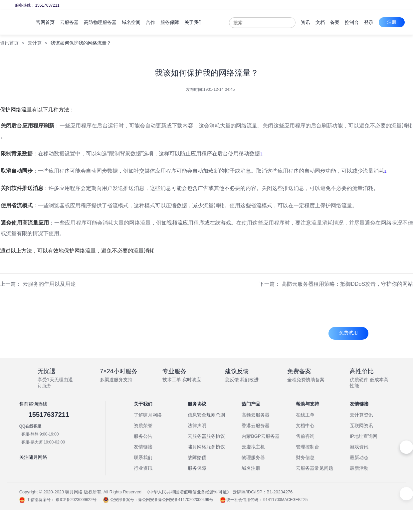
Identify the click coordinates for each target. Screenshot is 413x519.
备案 (359, 22)
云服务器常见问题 (314, 468)
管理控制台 (307, 446)
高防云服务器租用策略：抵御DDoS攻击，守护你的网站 (347, 284)
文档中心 (305, 425)
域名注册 (251, 468)
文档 (345, 22)
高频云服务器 (256, 415)
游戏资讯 (359, 446)
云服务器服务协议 (206, 436)
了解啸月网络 (148, 415)
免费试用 (348, 332)
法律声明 (197, 425)
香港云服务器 (256, 425)
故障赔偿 (197, 457)
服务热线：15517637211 (37, 5)
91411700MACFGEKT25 (285, 499)
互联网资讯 (361, 425)
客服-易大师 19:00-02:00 (43, 442)
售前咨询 (305, 436)
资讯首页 (9, 43)
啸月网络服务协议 (206, 446)
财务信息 (305, 457)
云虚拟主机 (253, 446)
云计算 (35, 43)
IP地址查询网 (363, 436)
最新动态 (359, 457)
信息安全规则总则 (206, 415)
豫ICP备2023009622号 (76, 499)
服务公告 (143, 436)
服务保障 (197, 468)
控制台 (377, 22)
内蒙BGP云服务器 (261, 436)
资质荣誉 (143, 425)
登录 (393, 22)
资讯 (330, 22)
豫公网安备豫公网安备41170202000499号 (175, 499)
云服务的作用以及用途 (49, 284)
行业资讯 (143, 468)
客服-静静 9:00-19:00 (40, 434)
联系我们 (143, 457)
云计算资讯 (361, 415)
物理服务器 (253, 457)
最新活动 (359, 468)
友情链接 (143, 446)
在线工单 (305, 415)
